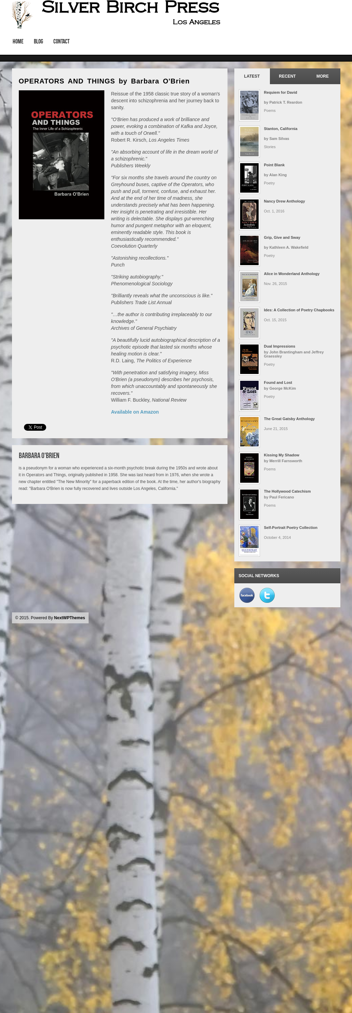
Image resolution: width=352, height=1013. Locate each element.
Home (18, 41)
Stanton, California (281, 129)
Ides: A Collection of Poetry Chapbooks (299, 310)
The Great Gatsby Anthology (289, 419)
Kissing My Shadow (281, 455)
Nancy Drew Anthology (284, 201)
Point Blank (274, 165)
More (322, 76)
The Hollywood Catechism (287, 491)
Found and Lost (278, 382)
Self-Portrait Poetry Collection (290, 527)
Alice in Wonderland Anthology (292, 274)
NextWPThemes (69, 617)
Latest (252, 76)
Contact (61, 41)
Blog (38, 41)
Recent (287, 76)
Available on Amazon (135, 412)
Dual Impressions (280, 346)
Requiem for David (280, 92)
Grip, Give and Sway (282, 237)
